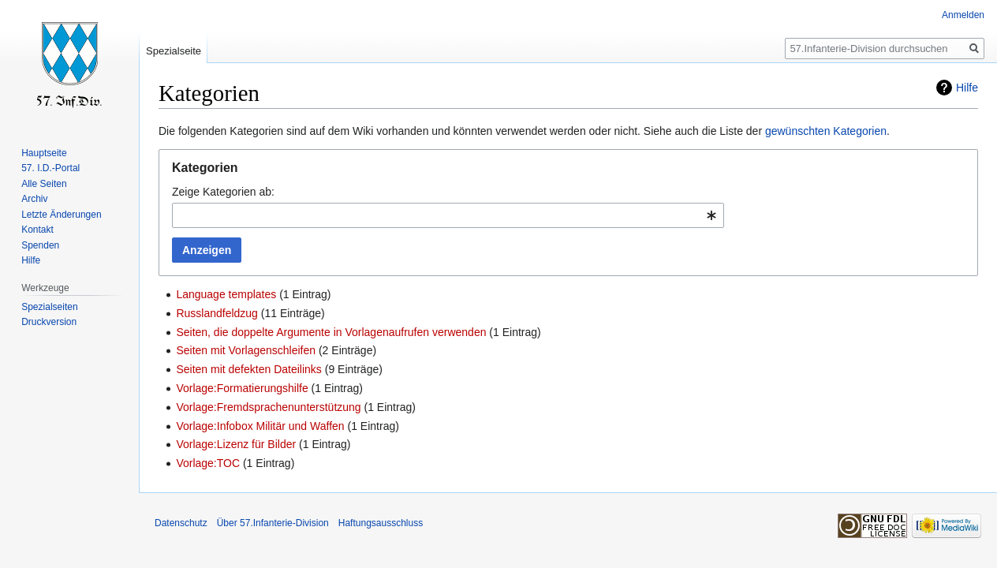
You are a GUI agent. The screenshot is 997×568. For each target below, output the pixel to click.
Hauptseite (43, 153)
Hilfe (967, 87)
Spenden (40, 245)
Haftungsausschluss (380, 523)
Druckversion (49, 321)
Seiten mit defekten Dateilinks (248, 369)
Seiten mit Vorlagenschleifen (246, 350)
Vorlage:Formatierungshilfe (242, 388)
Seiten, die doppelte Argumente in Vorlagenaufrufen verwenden (331, 332)
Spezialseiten (49, 306)
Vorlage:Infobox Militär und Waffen (260, 426)
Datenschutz (181, 523)
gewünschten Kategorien (826, 131)
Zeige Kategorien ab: (223, 191)
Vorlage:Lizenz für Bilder (236, 444)
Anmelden (963, 15)
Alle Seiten (43, 183)
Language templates (226, 294)
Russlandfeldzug (217, 313)
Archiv (34, 198)
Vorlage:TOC (208, 463)
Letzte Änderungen (61, 214)
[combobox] (448, 215)
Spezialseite (173, 51)
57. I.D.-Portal (50, 168)
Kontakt (37, 229)
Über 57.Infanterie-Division (273, 523)
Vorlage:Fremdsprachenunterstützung (268, 407)
